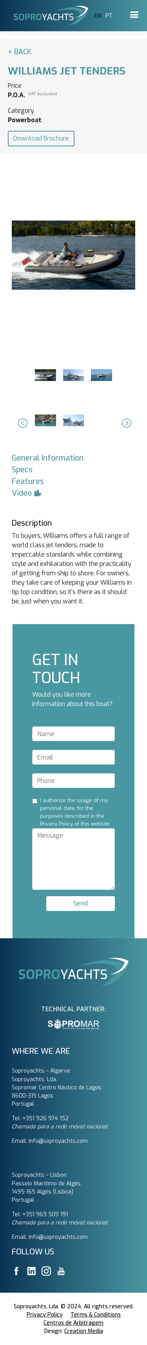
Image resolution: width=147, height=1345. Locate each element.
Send (80, 903)
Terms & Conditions (96, 1314)
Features (28, 481)
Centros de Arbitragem (73, 1323)
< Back (19, 52)
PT (109, 16)
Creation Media (83, 1331)
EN (98, 16)
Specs (22, 469)
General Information (47, 458)
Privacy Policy (45, 1314)
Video (27, 493)
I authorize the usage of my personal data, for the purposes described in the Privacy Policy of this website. (75, 812)
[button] (21, 423)
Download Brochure (41, 138)
